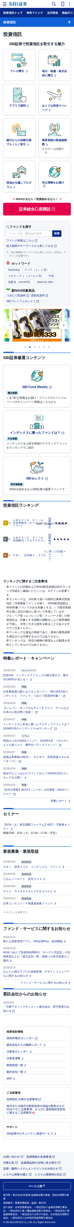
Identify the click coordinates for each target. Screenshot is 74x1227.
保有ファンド (34, 13)
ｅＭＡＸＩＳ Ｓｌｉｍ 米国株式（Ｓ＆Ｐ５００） (29, 539)
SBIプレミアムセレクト (22, 301)
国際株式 (49, 539)
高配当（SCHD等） (20, 282)
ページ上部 (37, 1186)
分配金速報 (15, 1058)
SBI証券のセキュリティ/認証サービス (32, 1133)
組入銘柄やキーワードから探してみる (31, 245)
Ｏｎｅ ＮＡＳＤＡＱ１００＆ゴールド (29, 891)
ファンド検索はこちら (21, 240)
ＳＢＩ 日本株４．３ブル (29, 555)
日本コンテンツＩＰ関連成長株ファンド (29, 903)
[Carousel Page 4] (39, 347)
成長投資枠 (39, 295)
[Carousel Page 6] (49, 347)
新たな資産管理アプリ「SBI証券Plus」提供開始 (34, 941)
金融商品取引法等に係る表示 (40, 1162)
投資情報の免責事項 (40, 1156)
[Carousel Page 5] (44, 347)
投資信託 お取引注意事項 (24, 1099)
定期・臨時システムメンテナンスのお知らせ (32, 1168)
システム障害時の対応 (50, 1174)
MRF (11, 1078)
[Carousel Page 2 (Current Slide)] (30, 347)
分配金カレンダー (19, 1051)
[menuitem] (62, 4)
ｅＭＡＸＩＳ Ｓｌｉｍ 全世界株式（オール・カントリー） (29, 523)
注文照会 (52, 13)
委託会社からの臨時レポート (26, 1045)
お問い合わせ (13, 1156)
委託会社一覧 (17, 1072)
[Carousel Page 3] (35, 347)
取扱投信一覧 (17, 1065)
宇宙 (51, 275)
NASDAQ (14, 269)
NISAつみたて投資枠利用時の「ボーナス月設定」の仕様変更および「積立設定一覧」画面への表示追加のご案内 (36, 956)
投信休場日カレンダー (22, 1038)
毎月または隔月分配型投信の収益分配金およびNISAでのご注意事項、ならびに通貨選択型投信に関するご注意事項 (36, 1109)
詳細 (60, 551)
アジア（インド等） (36, 269)
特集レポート (61, 800)
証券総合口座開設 (37, 209)
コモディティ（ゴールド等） (26, 275)
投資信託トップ (12, 13)
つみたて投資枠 (17, 295)
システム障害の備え (17, 1174)
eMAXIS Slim (45, 282)
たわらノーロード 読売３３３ (24, 879)
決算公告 (10, 1162)
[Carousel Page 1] (25, 347)
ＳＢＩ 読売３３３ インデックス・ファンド (34, 866)
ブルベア (49, 555)
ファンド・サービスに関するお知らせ (45, 982)
